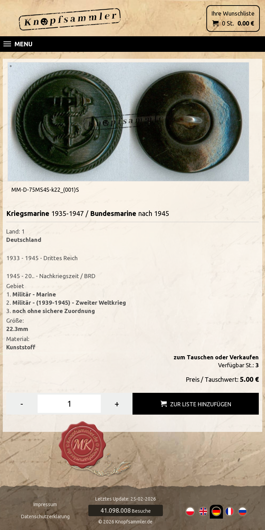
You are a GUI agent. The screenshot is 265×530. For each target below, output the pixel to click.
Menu (17, 43)
